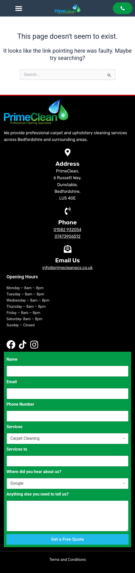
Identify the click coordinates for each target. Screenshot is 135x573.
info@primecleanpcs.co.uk (67, 267)
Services (14, 426)
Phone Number (21, 404)
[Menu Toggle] (18, 8)
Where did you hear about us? (33, 471)
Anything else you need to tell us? (37, 494)
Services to (16, 449)
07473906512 (67, 236)
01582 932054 (68, 229)
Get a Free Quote (67, 539)
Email (13, 381)
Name (13, 359)
